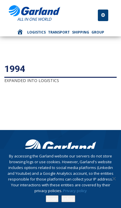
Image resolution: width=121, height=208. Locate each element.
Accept (52, 198)
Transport (59, 32)
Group (97, 32)
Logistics (36, 32)
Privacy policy (75, 190)
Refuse (68, 198)
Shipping (80, 32)
